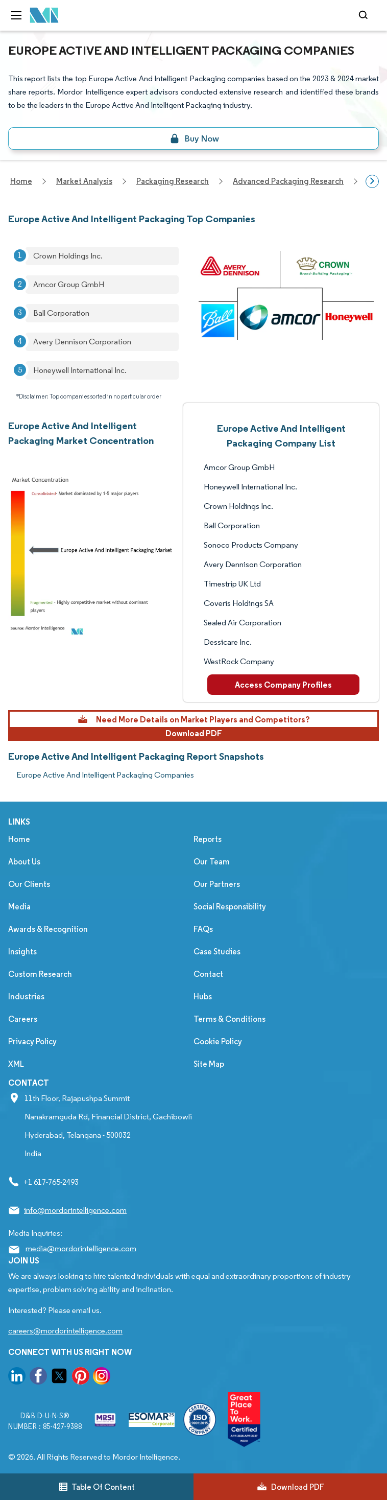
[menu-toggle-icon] (16, 15)
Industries (26, 996)
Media (19, 906)
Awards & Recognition (48, 929)
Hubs (203, 996)
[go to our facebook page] (38, 1377)
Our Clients (29, 884)
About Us (24, 861)
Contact (208, 974)
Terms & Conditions (229, 1019)
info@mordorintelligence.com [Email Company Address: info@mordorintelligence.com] (75, 1210)
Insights (22, 951)
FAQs (203, 929)
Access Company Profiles (283, 684)
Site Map (209, 1064)
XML (16, 1064)
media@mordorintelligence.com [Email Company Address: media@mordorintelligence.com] (81, 1248)
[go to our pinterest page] (80, 1377)
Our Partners (217, 884)
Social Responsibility (230, 906)
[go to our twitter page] (59, 1377)
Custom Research (40, 974)
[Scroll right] (372, 181)
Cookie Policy (218, 1041)
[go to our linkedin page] (17, 1377)
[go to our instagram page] (101, 1377)
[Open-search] (365, 15)
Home (19, 839)
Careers (22, 1019)
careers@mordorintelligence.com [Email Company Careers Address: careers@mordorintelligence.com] (65, 1330)
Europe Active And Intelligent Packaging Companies (105, 775)
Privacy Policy (32, 1041)
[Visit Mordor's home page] (44, 15)
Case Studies (217, 951)
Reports (208, 839)
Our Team (212, 861)
